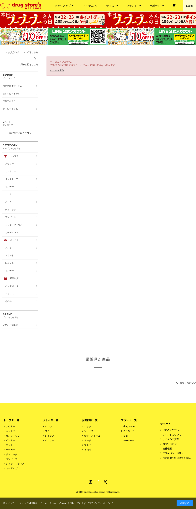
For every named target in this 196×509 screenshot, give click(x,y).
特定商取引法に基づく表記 (177, 458)
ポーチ (87, 440)
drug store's (129, 426)
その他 (87, 449)
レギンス (49, 435)
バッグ (87, 426)
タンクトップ (13, 435)
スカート (49, 431)
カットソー (11, 431)
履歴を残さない (188, 382)
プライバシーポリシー (174, 453)
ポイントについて (172, 434)
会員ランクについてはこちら (23, 52)
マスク (87, 445)
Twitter (105, 482)
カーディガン (13, 468)
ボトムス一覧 (50, 420)
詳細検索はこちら (29, 64)
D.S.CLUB (128, 431)
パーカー (10, 449)
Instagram (90, 482)
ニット (9, 445)
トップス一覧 (11, 420)
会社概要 (167, 448)
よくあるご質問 (171, 439)
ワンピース (11, 459)
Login (189, 5)
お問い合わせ (170, 444)
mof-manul (128, 440)
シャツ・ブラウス (15, 463)
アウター (10, 426)
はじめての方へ (171, 430)
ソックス (89, 431)
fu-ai (125, 435)
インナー (10, 440)
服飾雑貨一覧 (90, 420)
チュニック (11, 454)
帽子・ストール (92, 435)
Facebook (98, 482)
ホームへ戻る (57, 70)
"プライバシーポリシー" (100, 503)
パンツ (48, 426)
